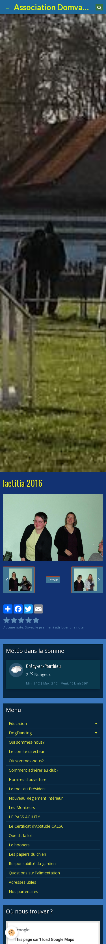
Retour (52, 580)
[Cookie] (11, 932)
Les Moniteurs (22, 807)
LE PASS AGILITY (24, 816)
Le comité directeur (26, 751)
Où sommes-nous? (26, 760)
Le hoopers (19, 845)
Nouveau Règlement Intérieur (36, 798)
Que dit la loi (20, 835)
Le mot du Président (27, 788)
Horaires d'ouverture (27, 779)
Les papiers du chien (27, 854)
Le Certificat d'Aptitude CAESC (36, 826)
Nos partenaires (23, 891)
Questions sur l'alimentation (34, 873)
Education (18, 723)
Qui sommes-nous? (26, 742)
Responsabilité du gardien (32, 863)
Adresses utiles (22, 882)
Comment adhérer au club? (33, 770)
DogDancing (20, 732)
